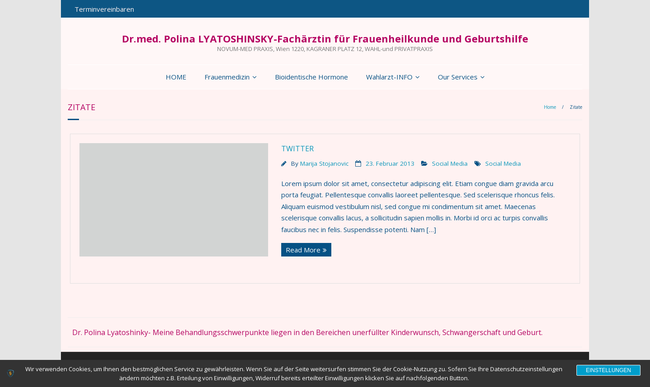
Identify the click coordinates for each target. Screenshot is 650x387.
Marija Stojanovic (324, 163)
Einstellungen (608, 370)
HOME (176, 76)
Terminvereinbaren (104, 9)
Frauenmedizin (227, 76)
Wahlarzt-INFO (389, 76)
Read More (303, 249)
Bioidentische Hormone (311, 76)
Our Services (458, 76)
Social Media (450, 163)
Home (550, 107)
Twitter (297, 149)
